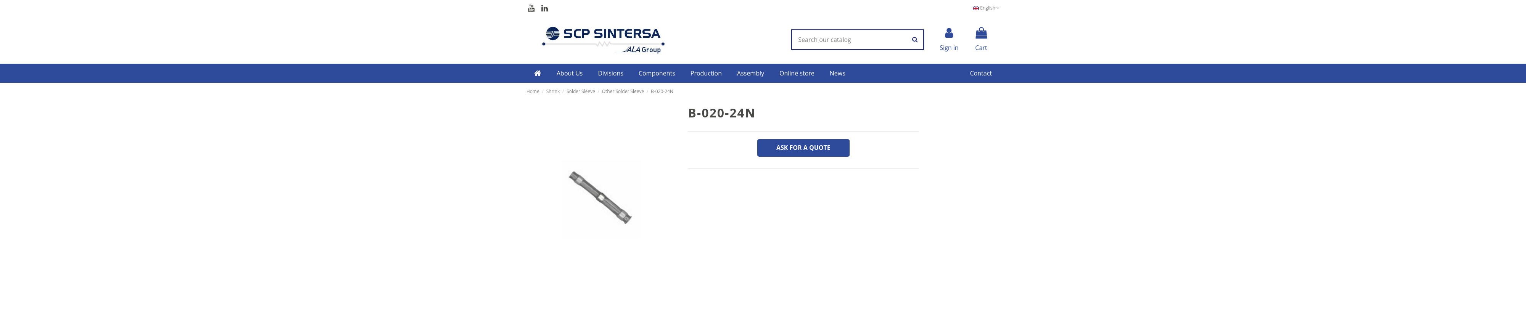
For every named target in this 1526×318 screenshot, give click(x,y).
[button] (570, 73)
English (986, 8)
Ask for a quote (803, 147)
